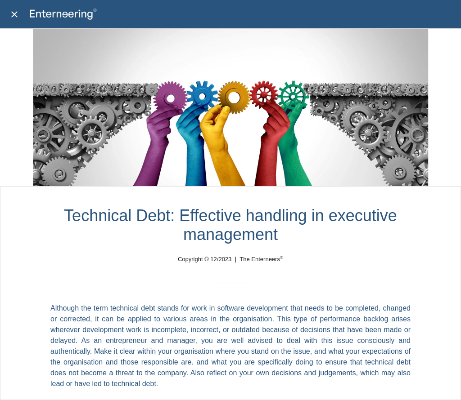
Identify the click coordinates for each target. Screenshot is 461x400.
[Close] (14, 14)
